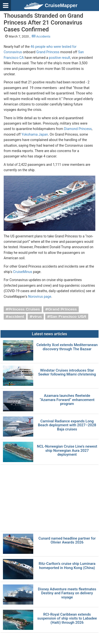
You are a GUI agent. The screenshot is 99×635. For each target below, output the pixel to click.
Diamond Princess (78, 129)
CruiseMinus (22, 272)
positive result (59, 58)
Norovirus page (39, 296)
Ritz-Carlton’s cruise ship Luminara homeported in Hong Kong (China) (67, 566)
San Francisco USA (68, 316)
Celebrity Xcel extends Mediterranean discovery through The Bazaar (67, 347)
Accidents (41, 36)
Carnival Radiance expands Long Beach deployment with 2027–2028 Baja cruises (67, 425)
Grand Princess (47, 52)
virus (37, 316)
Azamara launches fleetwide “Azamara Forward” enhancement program (67, 400)
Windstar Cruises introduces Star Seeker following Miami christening (67, 372)
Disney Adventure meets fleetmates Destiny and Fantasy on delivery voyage (67, 593)
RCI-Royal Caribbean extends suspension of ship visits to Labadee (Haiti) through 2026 (67, 618)
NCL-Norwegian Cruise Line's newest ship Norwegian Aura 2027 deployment (67, 450)
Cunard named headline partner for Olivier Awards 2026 (67, 540)
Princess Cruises (24, 309)
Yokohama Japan (35, 134)
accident (16, 316)
